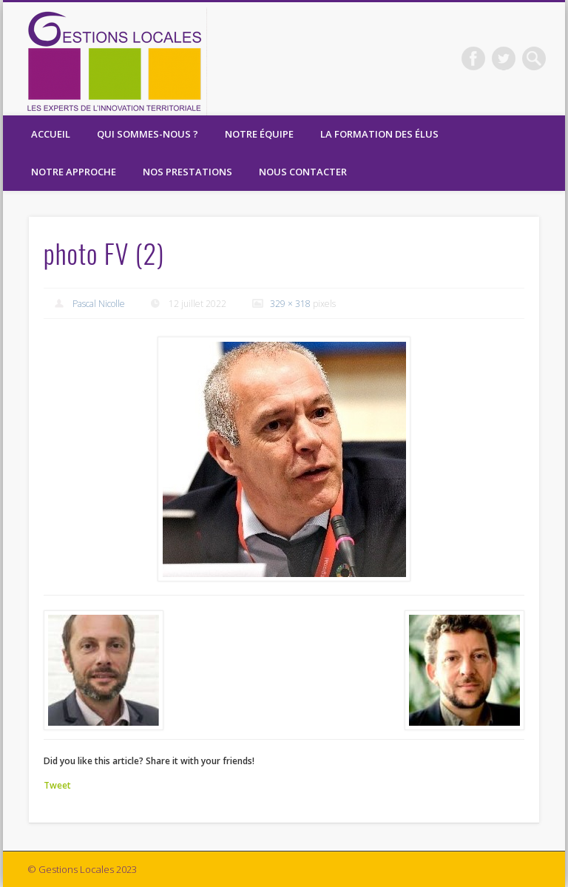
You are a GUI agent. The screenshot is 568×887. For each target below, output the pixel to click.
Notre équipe (259, 134)
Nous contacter (303, 171)
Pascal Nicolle (98, 303)
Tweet (57, 785)
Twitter (503, 58)
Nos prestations (187, 171)
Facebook (473, 58)
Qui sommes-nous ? (147, 134)
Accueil (50, 134)
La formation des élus (379, 134)
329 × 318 (290, 303)
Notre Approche (73, 171)
